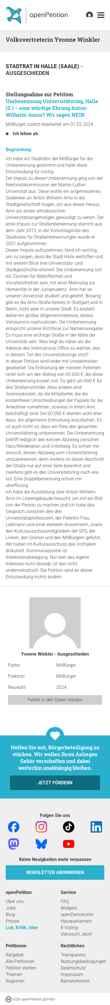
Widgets (69, 908)
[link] (100, 15)
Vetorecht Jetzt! (76, 934)
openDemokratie (77, 914)
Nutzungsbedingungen (83, 961)
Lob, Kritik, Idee (22, 927)
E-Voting (69, 927)
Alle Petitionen (20, 961)
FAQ (65, 901)
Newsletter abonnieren (55, 872)
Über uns (15, 901)
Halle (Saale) (61, 66)
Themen (14, 974)
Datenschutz (73, 968)
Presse (12, 921)
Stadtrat (20, 66)
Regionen (15, 981)
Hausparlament (76, 921)
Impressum (72, 974)
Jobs (11, 908)
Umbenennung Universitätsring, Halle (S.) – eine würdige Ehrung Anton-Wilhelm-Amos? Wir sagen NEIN (52, 108)
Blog (10, 914)
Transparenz (73, 955)
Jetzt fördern (55, 782)
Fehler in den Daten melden (55, 699)
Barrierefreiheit (75, 981)
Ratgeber (15, 955)
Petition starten (21, 968)
